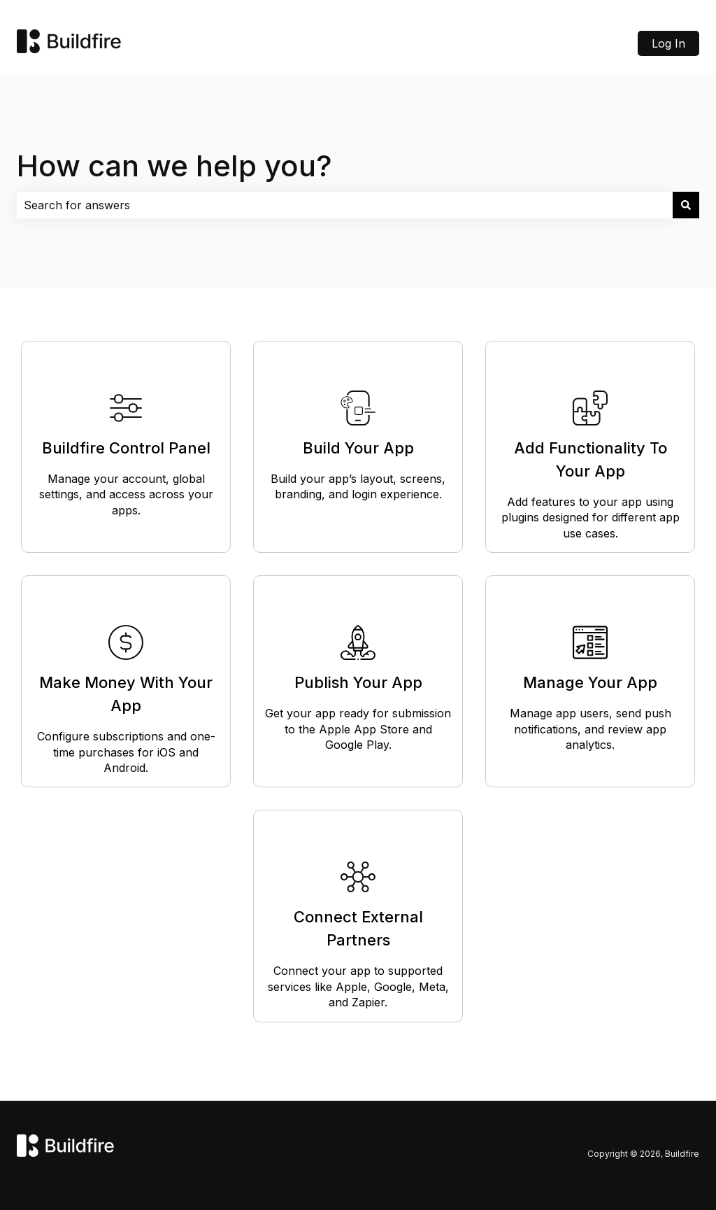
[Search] (686, 205)
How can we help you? (174, 165)
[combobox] (345, 205)
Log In (668, 43)
